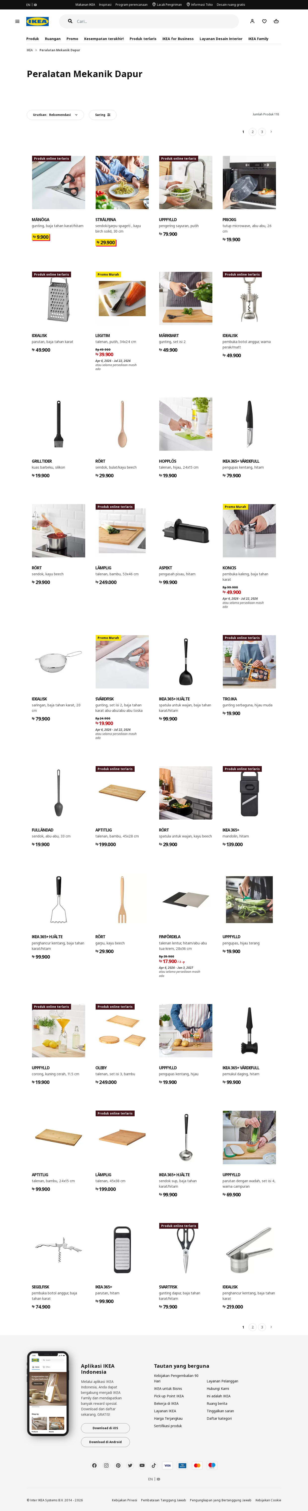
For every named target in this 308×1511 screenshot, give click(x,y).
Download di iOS (105, 1428)
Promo (72, 38)
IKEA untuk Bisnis (168, 1388)
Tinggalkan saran (220, 1411)
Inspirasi (105, 4)
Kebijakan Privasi (124, 1500)
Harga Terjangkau (168, 1418)
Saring (102, 115)
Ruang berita (217, 1403)
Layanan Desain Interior (221, 38)
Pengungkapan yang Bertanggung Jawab (221, 1500)
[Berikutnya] (271, 132)
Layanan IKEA (165, 1411)
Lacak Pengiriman (169, 4)
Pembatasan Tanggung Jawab (163, 1500)
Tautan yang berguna (181, 1366)
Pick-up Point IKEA (169, 1396)
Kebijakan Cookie (268, 1500)
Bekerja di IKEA (166, 1403)
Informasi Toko (202, 4)
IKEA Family (258, 38)
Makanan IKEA (85, 4)
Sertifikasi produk (168, 1425)
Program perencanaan (132, 4)
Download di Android (105, 1442)
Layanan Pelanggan (222, 1381)
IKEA (30, 50)
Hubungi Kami (218, 1388)
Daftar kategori (219, 1418)
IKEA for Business (177, 38)
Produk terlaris (143, 38)
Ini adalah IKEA (219, 1396)
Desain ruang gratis (231, 4)
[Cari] (158, 21)
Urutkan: (52, 115)
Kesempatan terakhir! (104, 38)
